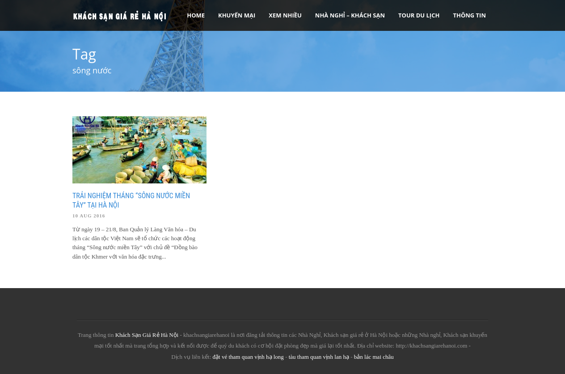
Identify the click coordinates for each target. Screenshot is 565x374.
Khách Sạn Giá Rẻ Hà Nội (147, 335)
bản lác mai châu (374, 356)
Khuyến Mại (236, 15)
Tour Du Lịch (418, 15)
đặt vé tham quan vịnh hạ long (248, 356)
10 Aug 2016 (88, 215)
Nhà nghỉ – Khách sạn (350, 15)
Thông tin (469, 15)
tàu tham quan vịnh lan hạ (319, 356)
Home (196, 15)
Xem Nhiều (285, 15)
